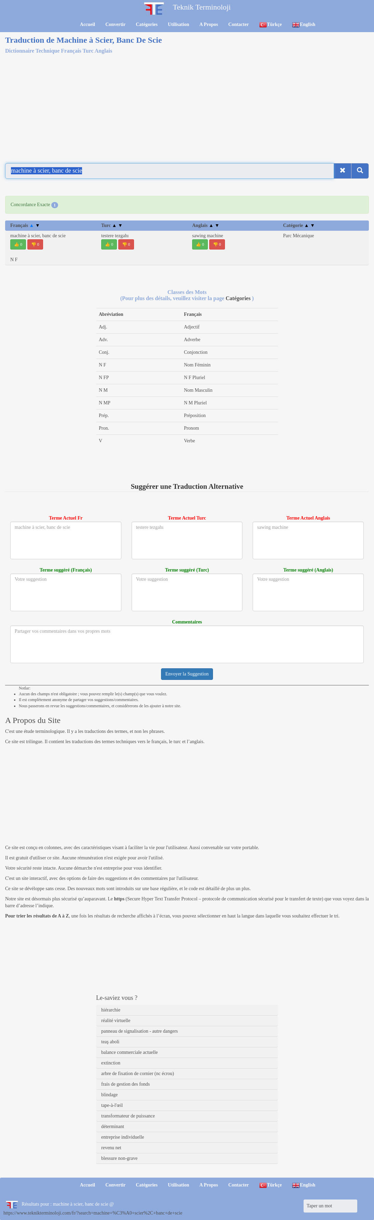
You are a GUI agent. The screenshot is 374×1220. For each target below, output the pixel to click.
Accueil (87, 24)
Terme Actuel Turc (187, 518)
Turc (112, 225)
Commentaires (187, 622)
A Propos (208, 24)
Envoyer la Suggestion (187, 673)
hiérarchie (110, 1010)
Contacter (238, 24)
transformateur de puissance (128, 1115)
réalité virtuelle (115, 1020)
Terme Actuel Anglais (308, 518)
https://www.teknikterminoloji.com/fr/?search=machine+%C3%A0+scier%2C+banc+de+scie (92, 1213)
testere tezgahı (115, 235)
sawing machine (207, 235)
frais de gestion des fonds (125, 1084)
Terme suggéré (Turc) (187, 570)
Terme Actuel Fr (65, 518)
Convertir (115, 24)
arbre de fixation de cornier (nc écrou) (137, 1073)
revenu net (111, 1147)
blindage (109, 1094)
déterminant (112, 1126)
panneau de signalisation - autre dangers (139, 1031)
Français (25, 225)
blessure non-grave (119, 1158)
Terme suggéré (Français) (66, 570)
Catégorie (299, 225)
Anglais (205, 225)
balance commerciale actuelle (129, 1052)
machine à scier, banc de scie (38, 235)
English (303, 25)
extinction (110, 1062)
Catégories (147, 24)
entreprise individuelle (122, 1137)
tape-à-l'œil (112, 1105)
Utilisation (178, 24)
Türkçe (270, 25)
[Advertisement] (187, 107)
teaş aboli (110, 1041)
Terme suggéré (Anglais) (308, 570)
